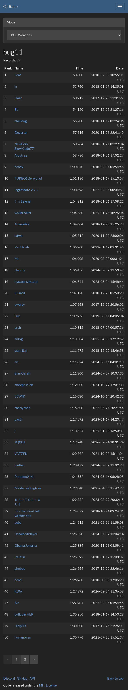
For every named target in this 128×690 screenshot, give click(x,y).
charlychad (22, 408)
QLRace (10, 6)
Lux (17, 316)
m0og (19, 339)
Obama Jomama (26, 545)
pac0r (19, 419)
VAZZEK (21, 454)
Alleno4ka (22, 224)
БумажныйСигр (26, 282)
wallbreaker (23, 213)
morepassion (24, 385)
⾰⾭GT (20, 442)
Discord (9, 678)
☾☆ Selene (22, 201)
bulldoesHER (24, 614)
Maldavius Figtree (28, 488)
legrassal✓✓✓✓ (27, 190)
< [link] (8, 659)
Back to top (115, 678)
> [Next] (34, 659)
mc (16, 362)
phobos (20, 568)
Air (17, 603)
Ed (16, 109)
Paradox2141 (25, 477)
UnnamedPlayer (26, 534)
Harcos (20, 270)
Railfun (20, 557)
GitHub (22, 678)
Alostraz (21, 155)
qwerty (20, 304)
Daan (18, 98)
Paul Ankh (22, 247)
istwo (19, 236)
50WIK (20, 396)
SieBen (20, 465)
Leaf (18, 75)
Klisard (20, 293)
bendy (19, 167)
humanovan (23, 637)
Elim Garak (22, 373)
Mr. (17, 259)
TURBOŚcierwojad (28, 178)
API (32, 678)
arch (18, 327)
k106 (18, 591)
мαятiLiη (21, 350)
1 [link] (16, 659)
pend (18, 580)
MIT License (48, 685)
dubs (18, 522)
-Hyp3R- (21, 626)
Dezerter (21, 132)
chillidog (21, 121)
